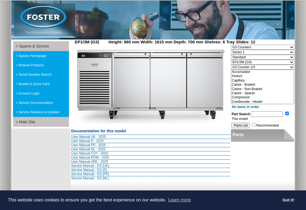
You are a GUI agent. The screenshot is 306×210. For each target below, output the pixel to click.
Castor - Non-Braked (262, 89)
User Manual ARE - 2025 (89, 162)
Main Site (27, 122)
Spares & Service (34, 46)
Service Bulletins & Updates (39, 112)
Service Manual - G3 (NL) (90, 178)
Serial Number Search (35, 75)
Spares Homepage (32, 56)
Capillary (262, 80)
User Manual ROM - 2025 (90, 157)
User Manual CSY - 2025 (89, 153)
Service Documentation (36, 103)
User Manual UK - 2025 (88, 137)
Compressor (262, 97)
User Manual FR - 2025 (88, 145)
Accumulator (262, 72)
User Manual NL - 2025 (88, 149)
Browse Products (31, 65)
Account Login (29, 93)
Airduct (262, 76)
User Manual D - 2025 (87, 141)
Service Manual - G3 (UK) (90, 166)
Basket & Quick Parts (34, 84)
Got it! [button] (288, 200)
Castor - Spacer (262, 93)
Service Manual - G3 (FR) (90, 174)
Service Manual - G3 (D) (89, 170)
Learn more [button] (179, 200)
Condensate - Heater (262, 102)
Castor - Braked (262, 85)
